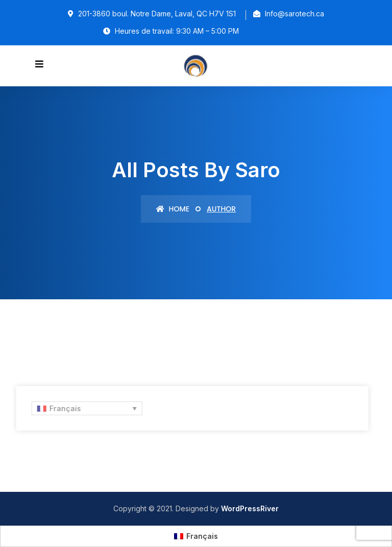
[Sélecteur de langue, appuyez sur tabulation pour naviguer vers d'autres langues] (85, 408)
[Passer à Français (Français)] (196, 536)
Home (172, 209)
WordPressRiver (250, 508)
